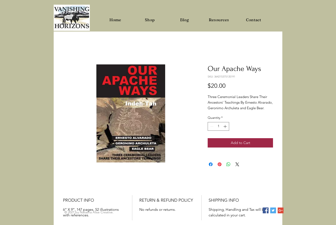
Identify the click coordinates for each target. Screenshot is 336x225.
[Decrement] (211, 126)
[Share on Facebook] (211, 164)
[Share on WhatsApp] (228, 164)
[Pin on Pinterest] (219, 164)
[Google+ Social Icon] (281, 210)
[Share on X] (237, 164)
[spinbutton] (218, 126)
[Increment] (225, 126)
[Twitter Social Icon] (273, 210)
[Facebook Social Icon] (266, 210)
